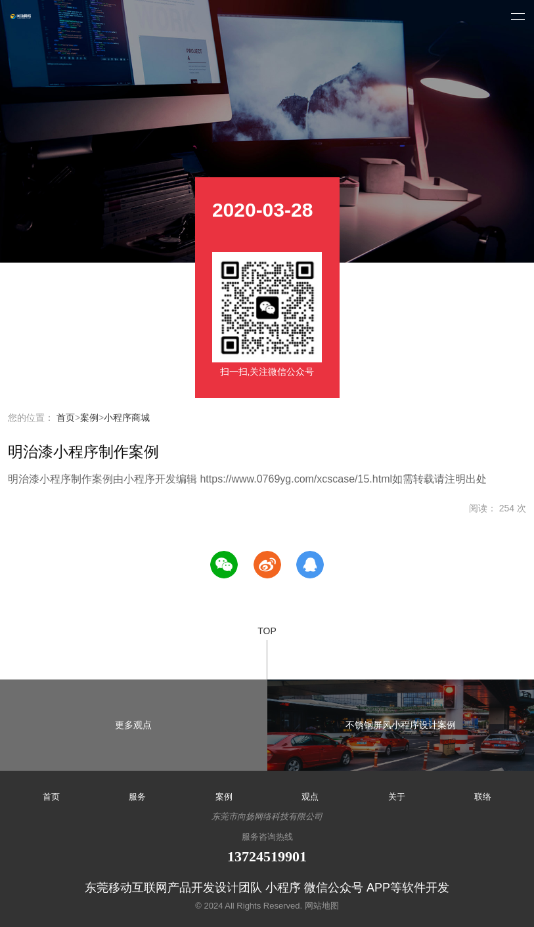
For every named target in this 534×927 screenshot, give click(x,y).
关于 (396, 797)
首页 (65, 417)
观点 (310, 797)
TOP (267, 652)
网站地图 (322, 906)
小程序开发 (21, 16)
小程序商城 (127, 417)
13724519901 (267, 856)
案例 (89, 417)
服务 (137, 797)
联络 (482, 797)
